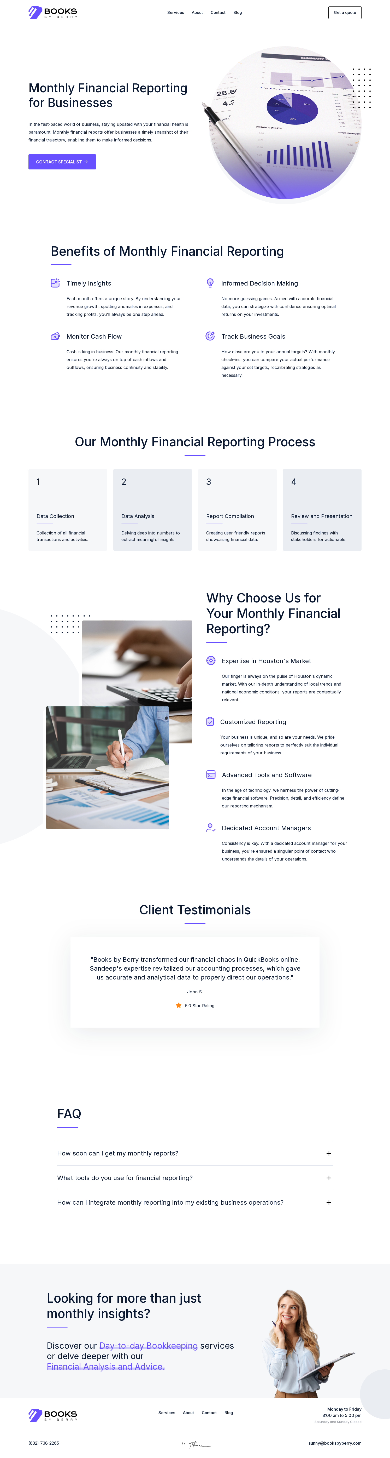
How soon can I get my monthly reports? (117, 1154)
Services (175, 12)
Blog (237, 12)
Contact (218, 12)
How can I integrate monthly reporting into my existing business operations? (170, 1203)
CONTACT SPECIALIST (62, 162)
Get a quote (345, 12)
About (197, 12)
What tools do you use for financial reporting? (125, 1178)
